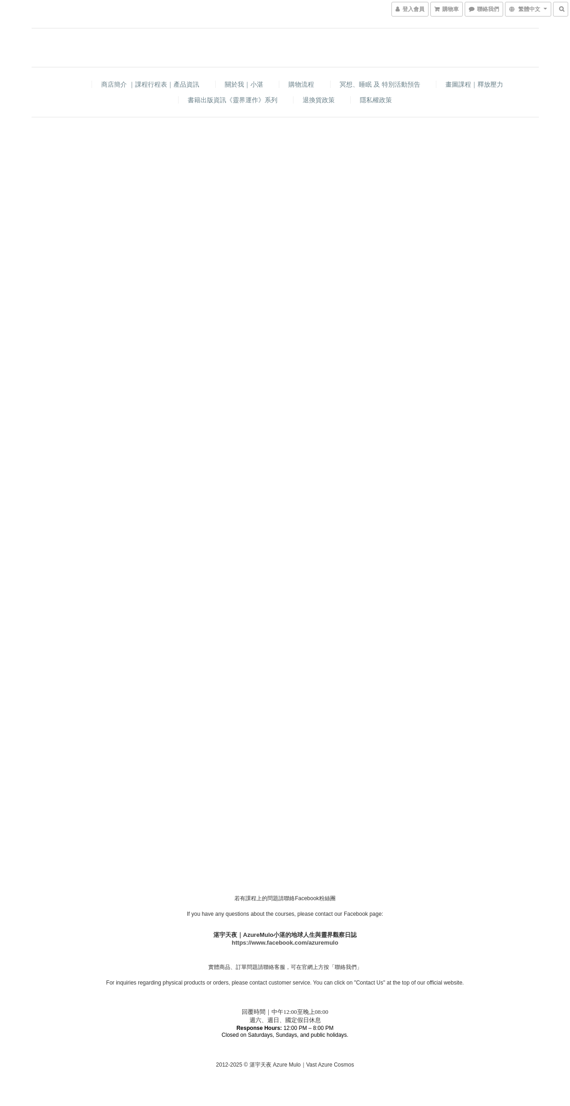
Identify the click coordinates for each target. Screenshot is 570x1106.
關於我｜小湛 (244, 84)
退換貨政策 (319, 100)
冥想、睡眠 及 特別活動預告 (380, 84)
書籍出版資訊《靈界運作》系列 (232, 100)
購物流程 (301, 84)
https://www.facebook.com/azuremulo (285, 942)
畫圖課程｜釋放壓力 (474, 84)
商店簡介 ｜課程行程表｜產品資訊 (150, 84)
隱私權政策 (376, 100)
